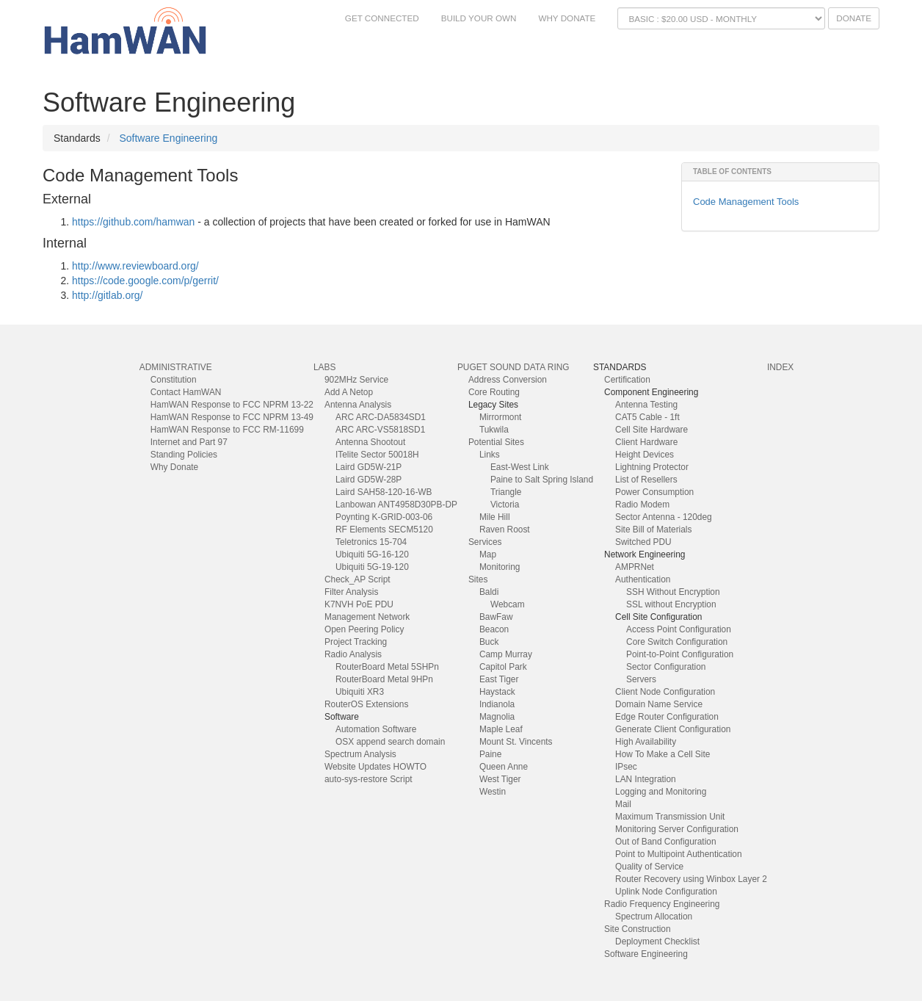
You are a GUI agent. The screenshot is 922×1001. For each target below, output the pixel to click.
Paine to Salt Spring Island (541, 479)
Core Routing (494, 392)
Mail (623, 804)
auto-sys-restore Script (368, 779)
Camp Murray (505, 654)
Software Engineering (168, 138)
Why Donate (566, 18)
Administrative (175, 367)
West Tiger (500, 779)
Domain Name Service (659, 704)
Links (489, 454)
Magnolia (497, 717)
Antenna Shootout (370, 442)
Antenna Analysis (357, 405)
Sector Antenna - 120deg (663, 517)
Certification (627, 380)
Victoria (504, 504)
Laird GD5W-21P (368, 467)
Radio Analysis (353, 654)
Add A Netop (348, 392)
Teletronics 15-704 (371, 542)
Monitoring (499, 567)
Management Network (367, 617)
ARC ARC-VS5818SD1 (380, 429)
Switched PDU (643, 542)
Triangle (506, 492)
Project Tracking (355, 642)
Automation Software (375, 729)
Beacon (494, 629)
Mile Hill (494, 517)
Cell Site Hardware (651, 429)
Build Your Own (479, 18)
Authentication (642, 579)
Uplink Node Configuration (666, 891)
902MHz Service (356, 380)
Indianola (497, 704)
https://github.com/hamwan (133, 222)
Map (487, 554)
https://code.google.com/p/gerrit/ (145, 280)
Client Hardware (646, 442)
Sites (477, 579)
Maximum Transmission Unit (670, 817)
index (780, 367)
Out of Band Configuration (665, 841)
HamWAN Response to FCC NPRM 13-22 (231, 405)
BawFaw (496, 617)
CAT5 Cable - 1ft (647, 417)
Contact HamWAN (186, 392)
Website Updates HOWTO (375, 767)
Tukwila (494, 429)
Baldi (488, 592)
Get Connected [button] (382, 18)
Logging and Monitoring (660, 792)
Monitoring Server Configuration (676, 829)
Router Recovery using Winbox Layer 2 (691, 879)
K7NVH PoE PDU (358, 604)
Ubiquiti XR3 (359, 692)
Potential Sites (496, 442)
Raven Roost (504, 529)
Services (485, 542)
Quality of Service (649, 866)
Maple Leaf (501, 729)
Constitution (173, 380)
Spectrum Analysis (360, 754)
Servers (641, 679)
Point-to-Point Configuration (679, 654)
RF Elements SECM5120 (384, 529)
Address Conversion (507, 380)
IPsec (626, 767)
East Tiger (499, 679)
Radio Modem (642, 504)
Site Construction (637, 929)
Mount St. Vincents (516, 742)
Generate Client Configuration (672, 729)
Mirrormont (500, 417)
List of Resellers (646, 479)
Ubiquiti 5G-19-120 (372, 567)
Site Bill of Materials (653, 529)
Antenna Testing (646, 405)
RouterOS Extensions (366, 704)
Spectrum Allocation (653, 916)
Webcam (507, 604)
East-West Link (519, 467)
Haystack (497, 692)
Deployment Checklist (657, 941)
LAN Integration (645, 779)
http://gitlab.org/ (107, 295)
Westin (492, 792)
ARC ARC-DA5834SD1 (380, 417)
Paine (490, 754)
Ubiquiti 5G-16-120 (372, 554)
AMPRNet (634, 567)
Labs (324, 367)
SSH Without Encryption (673, 592)
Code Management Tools (746, 201)
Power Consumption (654, 492)
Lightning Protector (652, 467)
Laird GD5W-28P (368, 479)
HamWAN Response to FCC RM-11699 (227, 429)
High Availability (645, 742)
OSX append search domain (390, 742)
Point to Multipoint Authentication (678, 854)
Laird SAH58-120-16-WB (383, 492)
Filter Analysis (351, 592)
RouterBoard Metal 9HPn (384, 679)
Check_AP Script (357, 579)
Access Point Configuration (678, 629)
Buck (488, 642)
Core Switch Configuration (676, 642)
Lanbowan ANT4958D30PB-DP (396, 504)
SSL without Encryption (671, 604)
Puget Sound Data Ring (513, 367)
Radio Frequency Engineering (661, 904)
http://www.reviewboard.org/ (135, 266)
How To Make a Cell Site (662, 754)
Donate (853, 18)
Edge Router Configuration (667, 717)
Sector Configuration (665, 667)
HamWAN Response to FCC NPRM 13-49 (231, 417)
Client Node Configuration (665, 692)
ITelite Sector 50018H (377, 454)
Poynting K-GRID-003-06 (383, 517)
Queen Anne (503, 767)
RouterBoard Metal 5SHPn (387, 667)
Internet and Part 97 (189, 442)
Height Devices (644, 454)
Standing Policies (183, 454)
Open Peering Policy (364, 629)
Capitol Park (503, 667)
